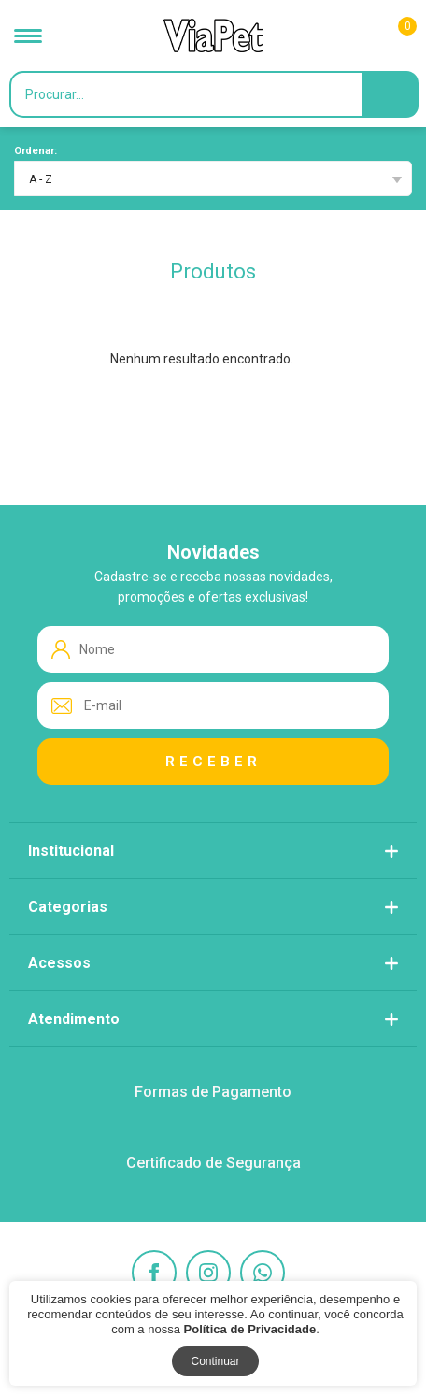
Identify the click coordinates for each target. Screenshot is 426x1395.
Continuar (215, 1361)
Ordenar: (35, 151)
